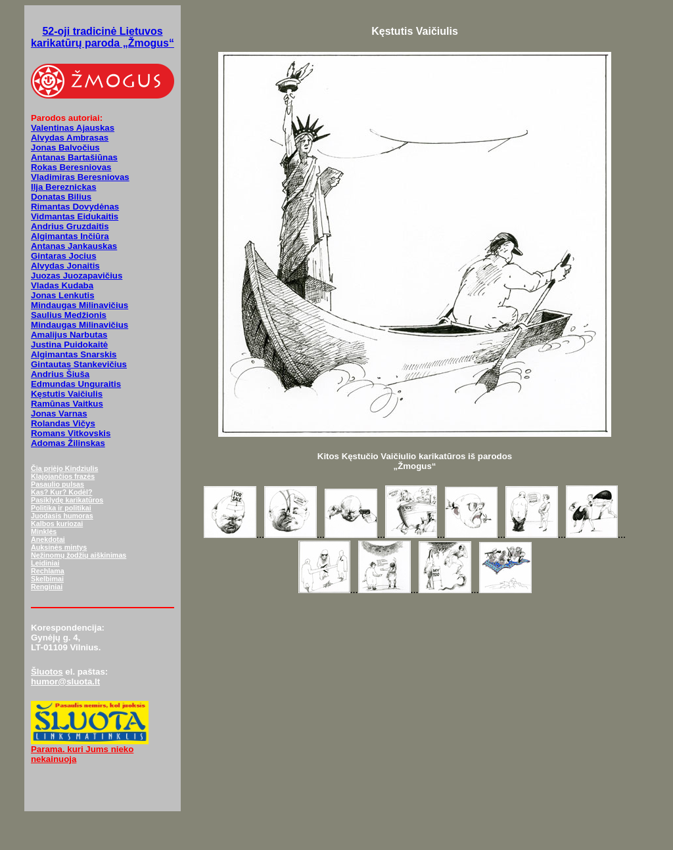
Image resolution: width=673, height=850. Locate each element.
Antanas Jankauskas (74, 246)
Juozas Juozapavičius (76, 275)
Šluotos (47, 672)
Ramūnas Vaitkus (67, 404)
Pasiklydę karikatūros (67, 500)
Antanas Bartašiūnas (74, 157)
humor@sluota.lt (65, 681)
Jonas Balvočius (65, 147)
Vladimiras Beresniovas (80, 177)
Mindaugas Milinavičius (79, 305)
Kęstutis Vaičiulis (67, 394)
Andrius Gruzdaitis (70, 226)
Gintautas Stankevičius (79, 364)
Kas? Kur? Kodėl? (62, 492)
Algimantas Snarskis (74, 354)
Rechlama (47, 571)
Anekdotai (48, 539)
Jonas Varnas (59, 413)
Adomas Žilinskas (68, 443)
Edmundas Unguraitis (76, 384)
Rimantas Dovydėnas (75, 207)
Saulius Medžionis (68, 315)
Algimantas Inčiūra (70, 236)
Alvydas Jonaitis (65, 266)
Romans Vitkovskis (70, 433)
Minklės (44, 531)
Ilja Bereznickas (64, 187)
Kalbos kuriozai (57, 523)
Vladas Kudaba (62, 285)
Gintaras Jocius (64, 256)
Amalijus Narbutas (69, 335)
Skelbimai (47, 579)
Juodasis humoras (62, 516)
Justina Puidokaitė (69, 344)
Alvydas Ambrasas (69, 138)
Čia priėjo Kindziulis (64, 468)
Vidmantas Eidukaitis (74, 216)
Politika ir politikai (61, 508)
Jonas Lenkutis (63, 295)
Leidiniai (45, 563)
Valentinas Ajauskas (72, 128)
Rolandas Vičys (63, 423)
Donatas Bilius (61, 197)
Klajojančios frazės (63, 476)
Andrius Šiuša (60, 374)
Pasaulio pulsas (57, 484)
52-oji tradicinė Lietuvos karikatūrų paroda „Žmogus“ (102, 37)
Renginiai (46, 587)
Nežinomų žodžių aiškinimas (78, 555)
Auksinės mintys (59, 547)
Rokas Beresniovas (71, 167)
